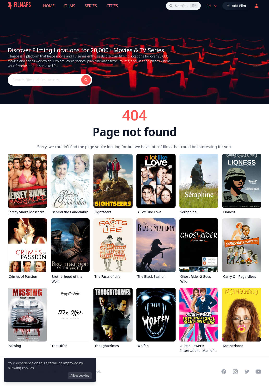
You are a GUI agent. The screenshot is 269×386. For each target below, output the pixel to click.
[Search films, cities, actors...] (183, 6)
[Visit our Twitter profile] (247, 371)
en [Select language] (212, 6)
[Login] (256, 6)
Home (49, 5)
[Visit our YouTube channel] (258, 371)
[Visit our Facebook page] (224, 371)
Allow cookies (80, 375)
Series (91, 5)
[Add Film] (236, 6)
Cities (112, 5)
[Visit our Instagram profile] (235, 371)
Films (69, 5)
